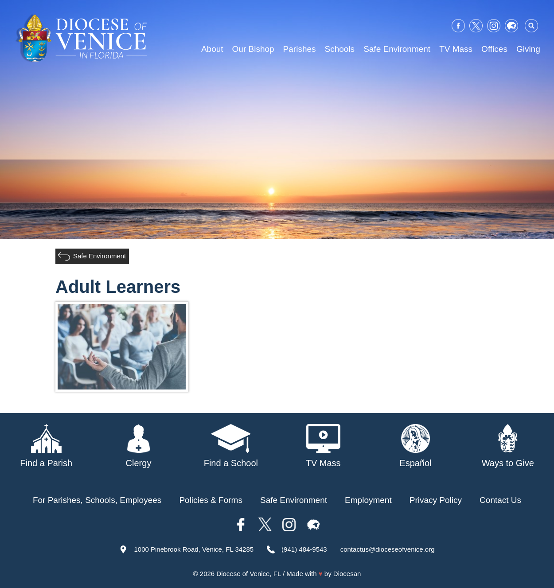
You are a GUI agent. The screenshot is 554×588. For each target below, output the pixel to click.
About (212, 49)
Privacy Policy (436, 500)
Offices (494, 49)
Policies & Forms (210, 500)
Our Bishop (253, 49)
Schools (340, 49)
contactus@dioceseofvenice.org (387, 549)
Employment (368, 500)
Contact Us (500, 500)
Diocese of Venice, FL (248, 573)
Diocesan (347, 573)
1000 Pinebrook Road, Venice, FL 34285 (194, 549)
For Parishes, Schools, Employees (97, 500)
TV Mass (455, 49)
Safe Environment (396, 49)
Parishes (299, 49)
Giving (528, 49)
